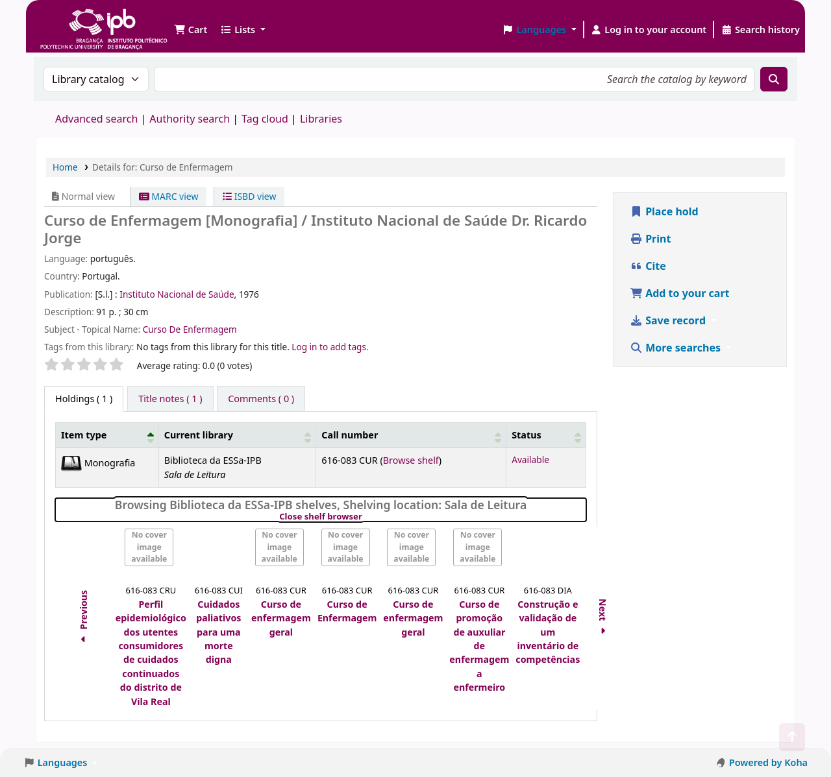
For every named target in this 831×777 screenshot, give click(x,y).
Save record (669, 320)
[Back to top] (792, 737)
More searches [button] (676, 348)
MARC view (169, 196)
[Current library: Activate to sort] (237, 435)
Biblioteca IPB (71, 19)
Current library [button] (198, 435)
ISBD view (249, 196)
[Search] (774, 79)
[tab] (170, 399)
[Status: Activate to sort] (546, 435)
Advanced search (96, 119)
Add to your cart (680, 293)
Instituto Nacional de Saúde (176, 294)
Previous (83, 618)
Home (65, 167)
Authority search (189, 119)
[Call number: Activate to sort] (411, 435)
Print (650, 239)
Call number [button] (349, 435)
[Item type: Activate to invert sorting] (107, 435)
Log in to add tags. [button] (329, 347)
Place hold (664, 211)
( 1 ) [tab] (83, 398)
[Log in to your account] (649, 30)
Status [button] (526, 435)
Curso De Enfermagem (190, 329)
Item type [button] (83, 435)
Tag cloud (265, 119)
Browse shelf (411, 460)
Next (603, 618)
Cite (648, 266)
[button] (190, 30)
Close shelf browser (365, 517)
